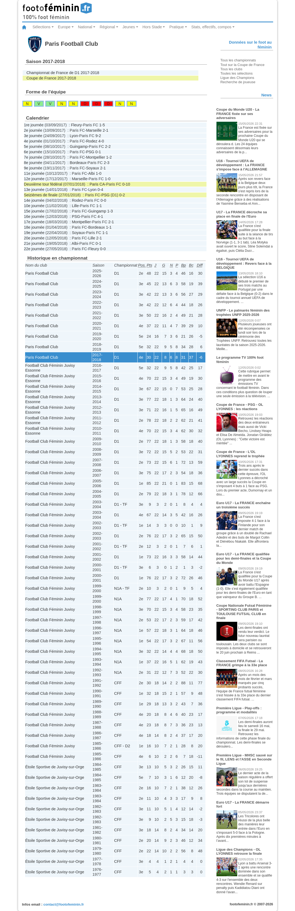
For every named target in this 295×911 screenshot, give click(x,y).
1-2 (109, 157)
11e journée (34, 173)
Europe (64, 27)
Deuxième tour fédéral (43, 184)
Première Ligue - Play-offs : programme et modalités (239, 710)
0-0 (103, 200)
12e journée (34, 179)
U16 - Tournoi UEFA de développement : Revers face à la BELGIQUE (244, 263)
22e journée (34, 249)
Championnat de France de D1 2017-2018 (62, 73)
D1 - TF (120, 504)
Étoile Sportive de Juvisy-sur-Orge (54, 767)
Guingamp (78, 146)
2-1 (105, 130)
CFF (118, 683)
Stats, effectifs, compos (211, 27)
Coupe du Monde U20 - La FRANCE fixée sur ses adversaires (237, 113)
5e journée (33, 146)
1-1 (99, 206)
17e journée (34, 222)
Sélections (41, 27)
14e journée (34, 200)
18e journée (34, 227)
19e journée (34, 233)
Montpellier (95, 157)
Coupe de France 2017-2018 (51, 78)
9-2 (98, 136)
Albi (91, 173)
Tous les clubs (231, 69)
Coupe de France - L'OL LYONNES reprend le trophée (240, 454)
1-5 (102, 125)
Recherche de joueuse (238, 82)
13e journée (34, 189)
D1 (116, 273)
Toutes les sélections (237, 73)
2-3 (107, 162)
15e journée (34, 211)
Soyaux (92, 168)
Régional (107, 27)
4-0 (101, 141)
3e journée (33, 136)
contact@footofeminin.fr (63, 904)
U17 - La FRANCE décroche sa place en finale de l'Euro (241, 214)
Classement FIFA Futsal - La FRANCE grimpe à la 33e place (241, 663)
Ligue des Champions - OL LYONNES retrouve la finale (239, 851)
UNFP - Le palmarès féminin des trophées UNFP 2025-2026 (243, 312)
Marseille (94, 130)
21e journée (34, 243)
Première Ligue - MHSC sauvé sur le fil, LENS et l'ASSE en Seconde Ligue (244, 759)
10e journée (34, 206)
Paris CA (97, 184)
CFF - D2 (122, 746)
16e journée (34, 216)
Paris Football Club (41, 273)
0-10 (126, 184)
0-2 (122, 195)
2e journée (33, 130)
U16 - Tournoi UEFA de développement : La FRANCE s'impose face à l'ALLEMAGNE (241, 165)
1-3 (110, 211)
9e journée (33, 168)
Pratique (176, 27)
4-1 (100, 216)
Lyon (74, 136)
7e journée (33, 157)
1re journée (34, 125)
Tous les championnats (238, 60)
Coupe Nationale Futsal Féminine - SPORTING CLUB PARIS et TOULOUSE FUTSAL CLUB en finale (244, 611)
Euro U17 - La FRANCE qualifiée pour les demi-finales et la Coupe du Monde (243, 558)
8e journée (33, 162)
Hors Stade (152, 27)
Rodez (91, 141)
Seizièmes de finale (41, 195)
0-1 (98, 152)
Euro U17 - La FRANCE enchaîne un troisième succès (243, 505)
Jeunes (129, 27)
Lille (75, 206)
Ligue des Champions (237, 78)
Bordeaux (78, 162)
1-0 (98, 173)
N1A (118, 599)
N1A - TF (122, 588)
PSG (90, 152)
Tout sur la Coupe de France (243, 65)
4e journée (33, 141)
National (85, 27)
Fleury (76, 125)
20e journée (34, 238)
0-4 (100, 189)
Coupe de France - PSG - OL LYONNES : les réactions (239, 407)
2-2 (108, 146)
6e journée (33, 152)
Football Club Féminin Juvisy (50, 441)
